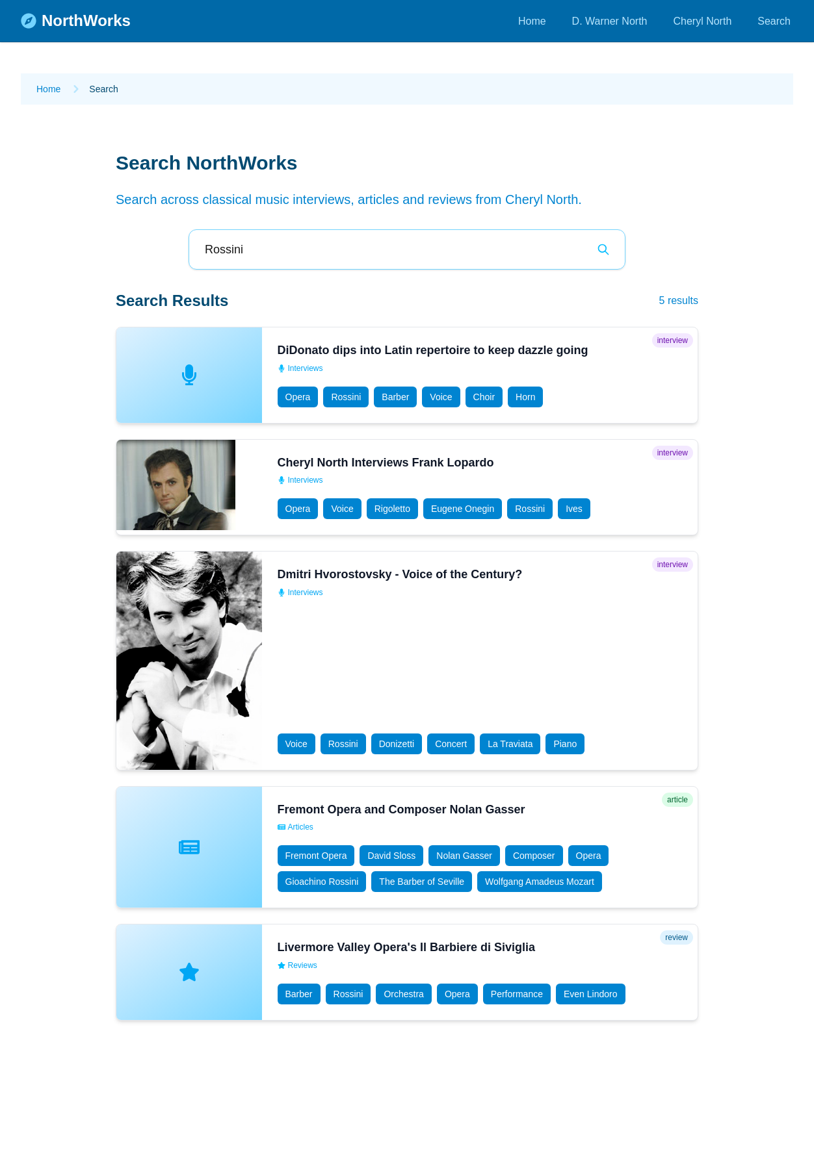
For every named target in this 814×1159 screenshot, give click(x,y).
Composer (534, 855)
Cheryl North (702, 21)
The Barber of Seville (421, 881)
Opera (298, 397)
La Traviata (510, 744)
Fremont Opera (316, 855)
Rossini (346, 397)
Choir (484, 397)
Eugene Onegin (462, 508)
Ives (574, 508)
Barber (395, 397)
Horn (525, 397)
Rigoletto (392, 508)
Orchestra (403, 994)
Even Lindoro (591, 994)
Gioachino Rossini (322, 881)
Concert (451, 744)
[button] (407, 375)
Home (532, 21)
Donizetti (396, 744)
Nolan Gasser (464, 855)
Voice (441, 397)
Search (774, 21)
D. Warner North (610, 21)
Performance (517, 994)
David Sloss (391, 855)
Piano (565, 744)
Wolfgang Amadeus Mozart (539, 881)
